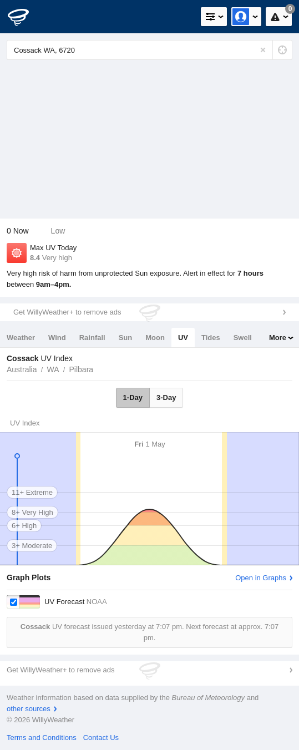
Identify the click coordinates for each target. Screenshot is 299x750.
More (277, 337)
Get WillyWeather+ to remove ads (67, 312)
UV (183, 337)
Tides (210, 337)
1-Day (133, 397)
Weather (21, 337)
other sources (28, 709)
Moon (155, 337)
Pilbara (81, 369)
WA (53, 369)
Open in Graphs (260, 578)
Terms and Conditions (42, 737)
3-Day (166, 397)
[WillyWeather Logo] (25, 16)
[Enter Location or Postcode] (149, 50)
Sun (126, 337)
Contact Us (101, 737)
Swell (243, 337)
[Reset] (263, 49)
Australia (22, 369)
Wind (57, 337)
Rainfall (92, 337)
